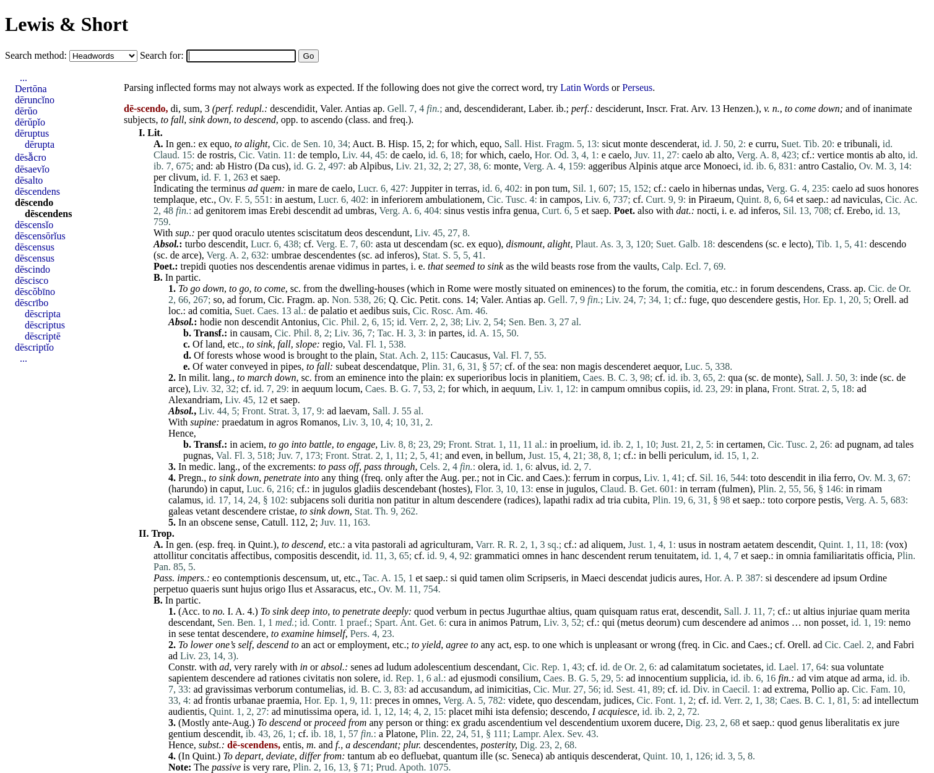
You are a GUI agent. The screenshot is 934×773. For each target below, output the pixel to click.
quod (222, 233)
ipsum (845, 578)
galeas (180, 511)
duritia (361, 500)
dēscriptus (45, 325)
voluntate (865, 667)
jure (891, 722)
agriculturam (445, 544)
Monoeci (720, 166)
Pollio (823, 689)
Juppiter (426, 188)
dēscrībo (31, 302)
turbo (195, 244)
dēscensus (34, 247)
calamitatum (695, 667)
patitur (407, 500)
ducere (667, 722)
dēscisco (31, 280)
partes (393, 266)
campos (565, 199)
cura (458, 622)
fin (783, 678)
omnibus (645, 388)
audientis (186, 711)
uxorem (636, 722)
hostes (454, 489)
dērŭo (26, 111)
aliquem (607, 544)
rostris (221, 155)
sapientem (188, 678)
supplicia (708, 678)
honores (903, 188)
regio (332, 344)
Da (264, 166)
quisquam (618, 611)
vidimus (353, 266)
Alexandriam (194, 400)
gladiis (367, 489)
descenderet (627, 366)
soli (339, 500)
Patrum (524, 622)
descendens (740, 244)
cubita (635, 500)
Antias (358, 108)
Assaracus (334, 589)
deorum (662, 622)
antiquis (573, 756)
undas (749, 188)
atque (671, 166)
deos (354, 233)
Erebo (858, 210)
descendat (627, 578)
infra (501, 210)
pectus (491, 611)
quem (271, 188)
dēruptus (32, 133)
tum (560, 188)
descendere (751, 299)
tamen (492, 578)
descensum (304, 578)
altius (559, 611)
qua (735, 377)
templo (323, 155)
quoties (223, 266)
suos (875, 188)
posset (833, 622)
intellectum (896, 700)
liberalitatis (847, 722)
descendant (190, 622)
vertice (830, 155)
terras (466, 188)
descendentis (281, 266)
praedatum (243, 422)
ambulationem (453, 199)
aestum (299, 199)
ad (252, 188)
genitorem (225, 210)
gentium (184, 733)
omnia (798, 555)
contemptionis (252, 578)
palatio (334, 310)
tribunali (861, 144)
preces (387, 700)
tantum (360, 756)
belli (657, 455)
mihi (484, 711)
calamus (184, 500)
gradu (474, 722)
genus (811, 722)
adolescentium (442, 667)
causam (255, 333)
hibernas (719, 188)
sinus (454, 210)
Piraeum (715, 199)
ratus (649, 611)
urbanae (249, 700)
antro (808, 166)
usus (687, 544)
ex (202, 144)
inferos (764, 210)
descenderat (674, 144)
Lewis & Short (66, 24)
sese (186, 633)
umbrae (286, 255)
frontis (218, 700)
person (399, 722)
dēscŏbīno (35, 291)
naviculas (861, 199)
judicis (663, 578)
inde (869, 377)
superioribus (481, 377)
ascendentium (515, 722)
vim (816, 678)
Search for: (163, 55)
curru (765, 144)
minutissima (307, 711)
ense (544, 489)
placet (460, 711)
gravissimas (229, 689)
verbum (451, 611)
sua (837, 667)
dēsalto (29, 180)
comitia (701, 288)
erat (669, 611)
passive (226, 767)
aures (689, 578)
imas (257, 210)
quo (719, 299)
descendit (312, 210)
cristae (282, 511)
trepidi (194, 266)
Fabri (903, 644)
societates (741, 667)
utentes (281, 233)
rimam (869, 489)
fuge (697, 299)
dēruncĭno (34, 100)
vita (362, 544)
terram (703, 489)
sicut (611, 144)
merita (897, 611)
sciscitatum (320, 233)
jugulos (337, 489)
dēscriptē (43, 336)
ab (709, 155)
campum (608, 388)
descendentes (329, 255)
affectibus (249, 555)
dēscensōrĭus (40, 236)
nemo (900, 622)
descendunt (387, 233)
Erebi (281, 210)
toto (758, 477)
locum (347, 388)
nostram (725, 544)
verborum (273, 689)
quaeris (205, 589)
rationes (285, 678)
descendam (426, 244)
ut (397, 244)
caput (231, 489)
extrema (790, 689)
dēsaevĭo (32, 169)
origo (275, 589)
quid (468, 578)
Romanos (318, 422)
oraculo (249, 233)
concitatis (209, 555)
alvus (545, 466)
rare (280, 767)
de (202, 155)
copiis (676, 388)
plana (757, 388)
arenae (322, 266)
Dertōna (31, 88)
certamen (745, 444)
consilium (518, 678)
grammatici (497, 555)
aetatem (758, 544)
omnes (535, 555)
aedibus (375, 310)
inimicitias (507, 689)
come (805, 108)
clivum (182, 177)
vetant (208, 511)
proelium (578, 444)
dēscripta (43, 314)
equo (220, 144)
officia (879, 555)
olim (515, 578)
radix (583, 500)
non (231, 322)
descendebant (409, 489)
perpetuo (171, 589)
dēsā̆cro (30, 157)
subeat (348, 366)
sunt (230, 589)
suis (400, 310)
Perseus (637, 87)
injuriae (842, 611)
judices (617, 700)
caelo (412, 155)
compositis (295, 555)
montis (860, 155)
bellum (509, 455)
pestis (829, 500)
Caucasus (469, 355)
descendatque (390, 366)
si (454, 578)
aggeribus (607, 166)
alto (724, 155)
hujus (251, 589)
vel (551, 722)
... (23, 77)
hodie (211, 322)
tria (614, 500)
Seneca (526, 756)
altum (444, 500)
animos (493, 622)
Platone (400, 733)
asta (383, 244)
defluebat (419, 756)
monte (635, 144)
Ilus (295, 589)
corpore (800, 500)
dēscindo (32, 269)
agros (287, 422)
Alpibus (375, 166)
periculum (689, 455)
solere (366, 678)
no (218, 611)
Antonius (299, 322)
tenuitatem (675, 555)
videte (520, 700)
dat (682, 210)
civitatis (319, 678)
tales (905, 444)
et (254, 177)
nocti (707, 210)
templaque (174, 199)
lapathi (557, 500)
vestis (478, 210)
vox (896, 544)
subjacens (309, 500)
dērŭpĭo (30, 122)
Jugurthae (526, 611)
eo (217, 578)
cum (691, 622)
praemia (283, 700)
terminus (227, 188)
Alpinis (643, 166)
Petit (429, 299)
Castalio (837, 166)
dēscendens (37, 191)
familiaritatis (838, 555)
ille (486, 756)
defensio (528, 711)
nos (247, 266)
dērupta (39, 144)
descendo (888, 244)
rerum (640, 555)
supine (203, 422)
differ (310, 756)
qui (608, 622)
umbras (359, 210)
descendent (604, 555)
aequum (317, 388)
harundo (187, 489)
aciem (252, 444)
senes (361, 667)
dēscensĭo (34, 225)
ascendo (327, 119)
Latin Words (584, 87)
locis (518, 377)
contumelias (319, 689)
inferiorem (402, 199)
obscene (217, 522)
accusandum (445, 689)
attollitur (171, 555)
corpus (626, 477)
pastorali (389, 544)
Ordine (873, 578)
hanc (570, 555)
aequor (666, 366)
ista (502, 711)
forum (654, 288)
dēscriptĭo (34, 347)
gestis (787, 299)
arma (872, 678)
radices (521, 500)
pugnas (197, 455)
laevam (353, 411)
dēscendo (34, 202)
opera (345, 711)
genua (525, 210)
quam (585, 611)
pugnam (863, 444)
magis (590, 366)
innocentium (663, 678)
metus (632, 622)
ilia (824, 477)
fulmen (736, 489)
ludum (399, 667)
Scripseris (546, 578)
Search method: (37, 55)
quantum (460, 756)
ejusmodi (479, 678)
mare (308, 188)
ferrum (586, 477)
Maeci (593, 578)
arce (693, 166)
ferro (843, 477)
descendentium (589, 722)
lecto (798, 244)
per (160, 177)
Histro (240, 166)
